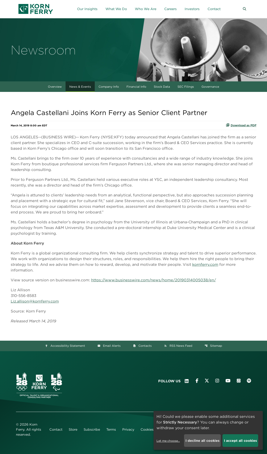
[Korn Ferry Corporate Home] (36, 9)
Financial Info (136, 86)
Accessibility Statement (65, 345)
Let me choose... (168, 440)
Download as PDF (241, 125)
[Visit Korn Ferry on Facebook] (197, 381)
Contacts (142, 345)
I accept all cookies (240, 441)
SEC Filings (186, 86)
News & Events (80, 86)
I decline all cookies (202, 441)
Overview (55, 86)
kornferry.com (205, 264)
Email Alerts (109, 345)
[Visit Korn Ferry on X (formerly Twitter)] (207, 381)
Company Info (109, 86)
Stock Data (162, 86)
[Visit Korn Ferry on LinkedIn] (186, 381)
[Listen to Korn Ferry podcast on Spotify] (249, 381)
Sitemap (213, 345)
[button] (244, 9)
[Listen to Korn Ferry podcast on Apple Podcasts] (239, 381)
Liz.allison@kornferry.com (35, 301)
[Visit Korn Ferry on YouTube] (227, 381)
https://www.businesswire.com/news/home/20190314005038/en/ (153, 280)
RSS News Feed (178, 345)
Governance (210, 86)
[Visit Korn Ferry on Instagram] (217, 381)
